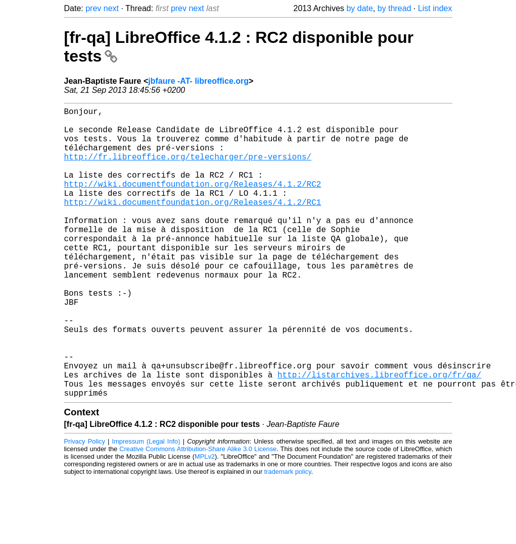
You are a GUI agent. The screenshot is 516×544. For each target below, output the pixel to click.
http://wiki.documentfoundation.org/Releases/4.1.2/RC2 (192, 201)
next (111, 8)
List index (435, 8)
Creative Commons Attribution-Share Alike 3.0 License (197, 513)
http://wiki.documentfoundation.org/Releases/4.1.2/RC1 (192, 224)
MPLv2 (205, 521)
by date (359, 8)
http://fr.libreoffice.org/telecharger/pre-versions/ (188, 168)
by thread (394, 8)
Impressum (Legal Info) (146, 506)
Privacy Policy (84, 506)
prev (93, 8)
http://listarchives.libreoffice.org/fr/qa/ (379, 435)
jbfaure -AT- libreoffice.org (198, 81)
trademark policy (287, 536)
